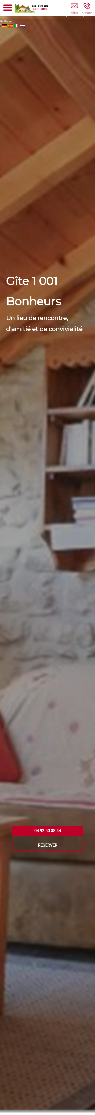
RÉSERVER (47, 845)
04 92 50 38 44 (47, 830)
